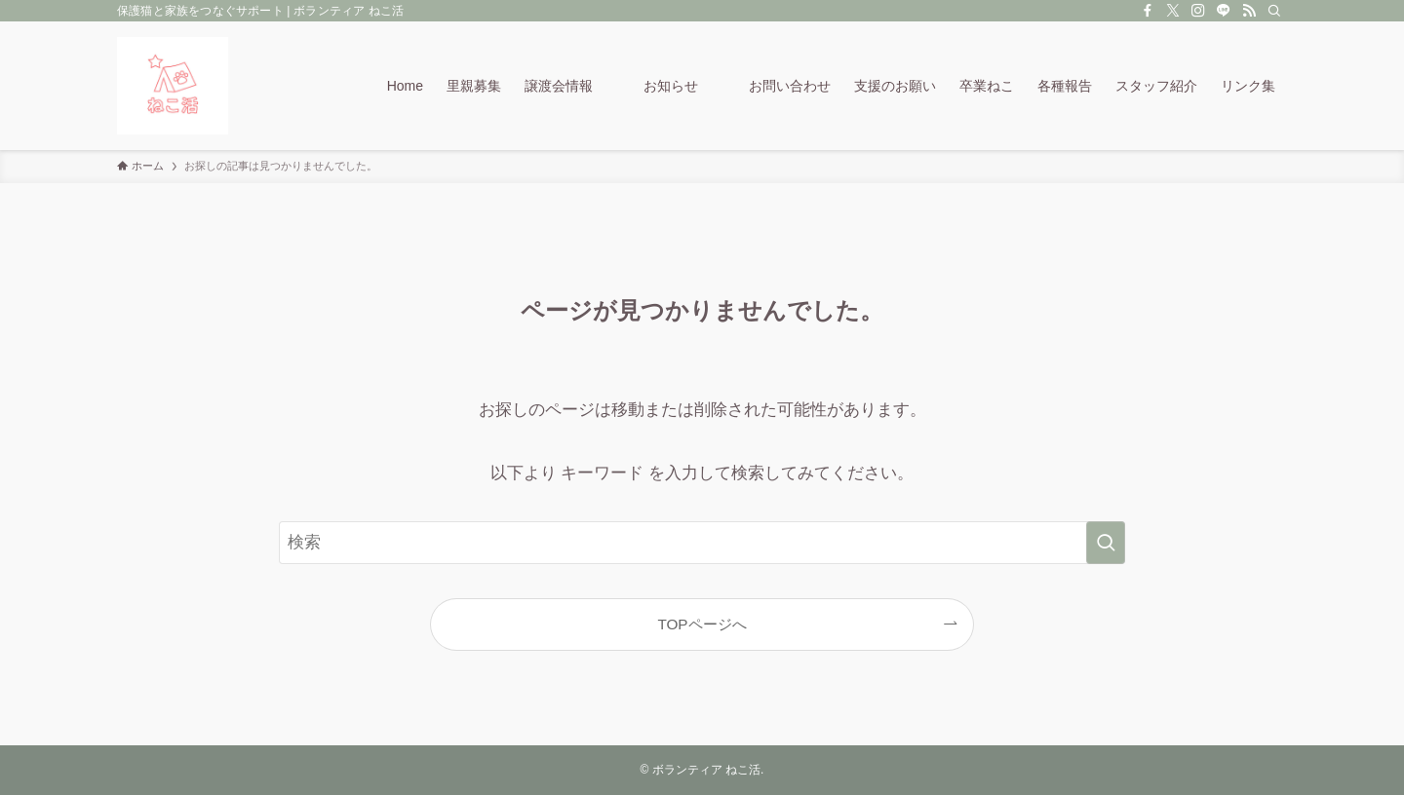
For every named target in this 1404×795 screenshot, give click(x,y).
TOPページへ (701, 624)
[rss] (1249, 10)
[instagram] (1198, 10)
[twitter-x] (1173, 10)
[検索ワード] (702, 542)
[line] (1223, 10)
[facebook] (1147, 10)
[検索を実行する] (1105, 542)
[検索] (1274, 10)
